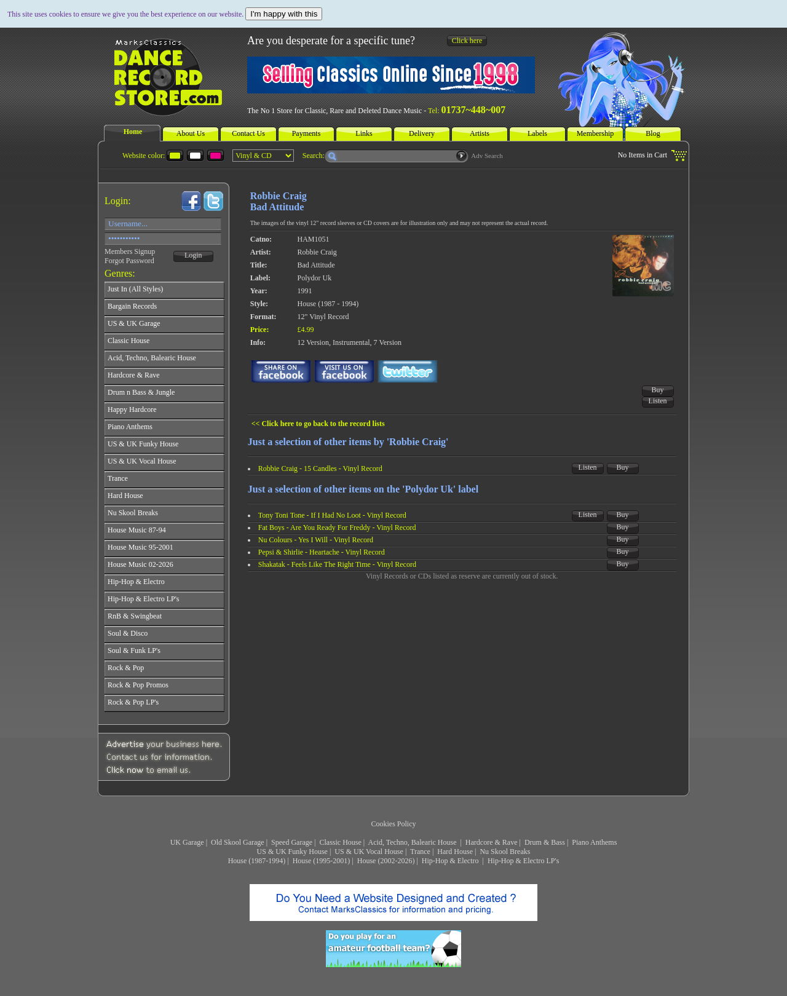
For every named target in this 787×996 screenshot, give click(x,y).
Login (193, 255)
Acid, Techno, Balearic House (413, 842)
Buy (658, 389)
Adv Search (487, 155)
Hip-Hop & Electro (451, 860)
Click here (467, 40)
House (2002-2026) (386, 860)
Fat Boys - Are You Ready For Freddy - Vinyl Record (337, 527)
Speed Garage (291, 842)
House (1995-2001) (321, 860)
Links (363, 133)
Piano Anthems (594, 842)
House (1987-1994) (257, 860)
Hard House (455, 851)
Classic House (340, 842)
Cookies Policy (393, 824)
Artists (479, 133)
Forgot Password (129, 260)
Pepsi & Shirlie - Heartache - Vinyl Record (321, 552)
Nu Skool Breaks (505, 851)
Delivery (422, 133)
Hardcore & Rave (491, 842)
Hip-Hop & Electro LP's (523, 860)
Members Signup (130, 251)
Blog (653, 133)
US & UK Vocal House (368, 851)
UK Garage (187, 842)
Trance (420, 851)
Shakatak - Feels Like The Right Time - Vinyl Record (337, 564)
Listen (658, 401)
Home (133, 131)
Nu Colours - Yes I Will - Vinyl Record (315, 540)
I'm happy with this (283, 13)
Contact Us (248, 133)
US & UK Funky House (292, 851)
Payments (306, 133)
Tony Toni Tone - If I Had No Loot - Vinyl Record (332, 515)
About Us (190, 133)
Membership (595, 133)
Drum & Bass (544, 842)
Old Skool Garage (237, 842)
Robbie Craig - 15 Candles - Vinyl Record (320, 468)
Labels (537, 133)
